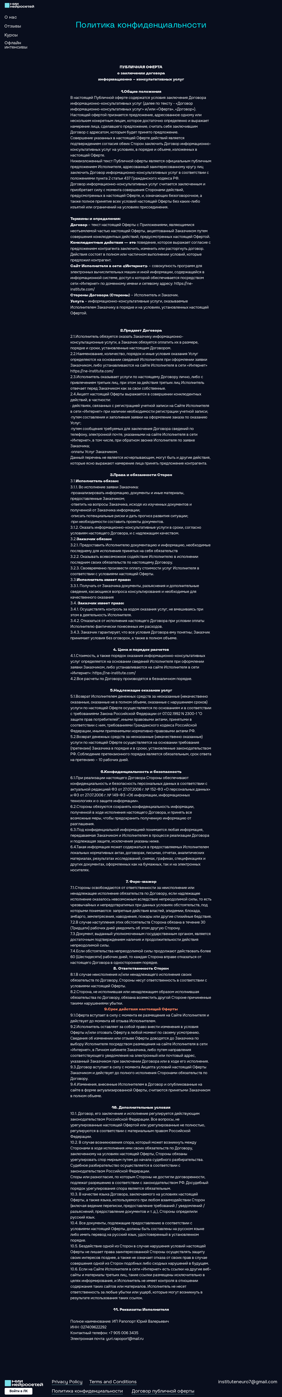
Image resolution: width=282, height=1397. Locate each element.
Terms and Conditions (113, 1382)
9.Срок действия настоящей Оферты (141, 1009)
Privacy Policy (67, 1382)
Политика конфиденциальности (87, 1391)
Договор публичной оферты (163, 1391)
